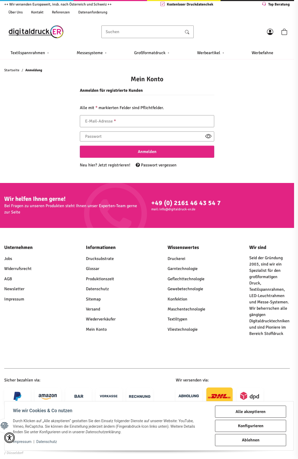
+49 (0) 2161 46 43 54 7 (186, 203)
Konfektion (177, 299)
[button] (270, 31)
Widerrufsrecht (18, 268)
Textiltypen (177, 319)
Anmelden (147, 151)
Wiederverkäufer (101, 319)
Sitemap (93, 299)
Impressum (22, 442)
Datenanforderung (92, 12)
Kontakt (37, 12)
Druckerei (176, 258)
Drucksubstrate (100, 258)
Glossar (92, 268)
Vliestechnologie (183, 329)
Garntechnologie (183, 268)
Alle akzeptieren (251, 411)
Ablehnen (251, 440)
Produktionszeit (100, 279)
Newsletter (14, 289)
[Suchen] (141, 32)
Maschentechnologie (186, 309)
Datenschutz (46, 442)
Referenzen (61, 12)
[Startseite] (36, 31)
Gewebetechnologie (185, 289)
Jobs (8, 258)
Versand (93, 309)
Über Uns (15, 12)
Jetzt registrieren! (114, 165)
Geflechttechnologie (186, 279)
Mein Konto (96, 329)
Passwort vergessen (156, 165)
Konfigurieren (250, 426)
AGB (8, 279)
